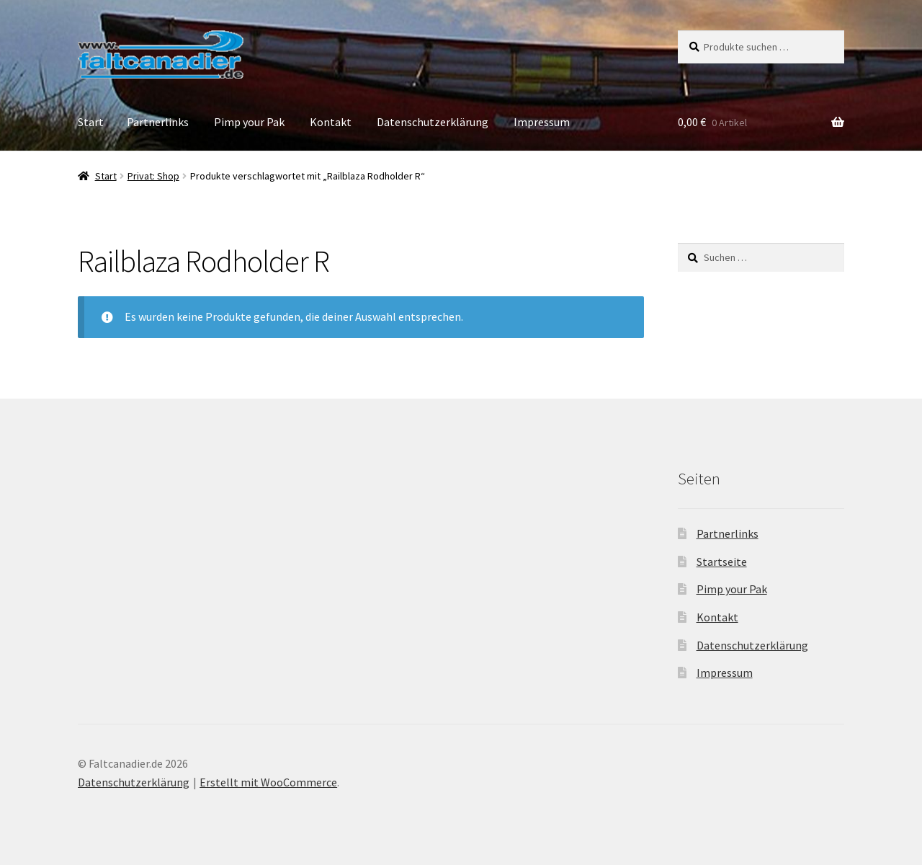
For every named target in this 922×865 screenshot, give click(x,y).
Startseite (722, 561)
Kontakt (331, 122)
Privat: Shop (153, 175)
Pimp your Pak (249, 122)
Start (91, 122)
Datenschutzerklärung (432, 122)
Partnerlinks (158, 122)
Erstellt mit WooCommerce (268, 782)
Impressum (542, 122)
